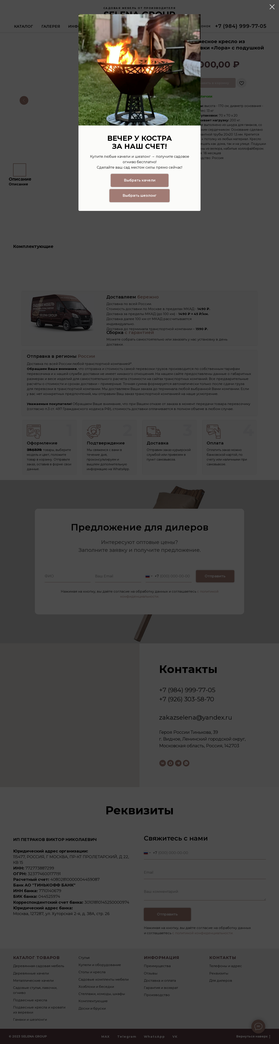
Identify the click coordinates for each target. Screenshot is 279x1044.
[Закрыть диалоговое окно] (272, 7)
